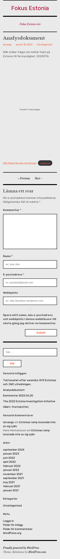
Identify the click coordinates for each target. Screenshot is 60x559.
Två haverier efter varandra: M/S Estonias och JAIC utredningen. (29, 382)
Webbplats (10, 292)
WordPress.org (12, 533)
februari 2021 (11, 486)
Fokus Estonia (30, 8)
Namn (8, 256)
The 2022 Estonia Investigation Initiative (29, 401)
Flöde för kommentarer (17, 529)
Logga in (8, 520)
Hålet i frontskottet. (16, 406)
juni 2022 (9, 457)
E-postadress (13, 274)
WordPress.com (37, 552)
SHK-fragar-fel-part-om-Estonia (19, 163)
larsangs (7, 44)
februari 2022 (11, 466)
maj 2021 (9, 482)
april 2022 (9, 461)
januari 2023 (11, 453)
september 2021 (13, 478)
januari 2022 (11, 470)
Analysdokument (14, 390)
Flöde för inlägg (13, 524)
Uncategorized (44, 44)
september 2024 (13, 449)
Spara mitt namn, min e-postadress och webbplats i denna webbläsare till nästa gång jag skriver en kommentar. (29, 319)
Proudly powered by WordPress (21, 547)
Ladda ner (45, 163)
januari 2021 (11, 490)
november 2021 (13, 474)
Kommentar (12, 210)
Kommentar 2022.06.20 (18, 395)
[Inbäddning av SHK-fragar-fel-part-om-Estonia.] (30, 109)
